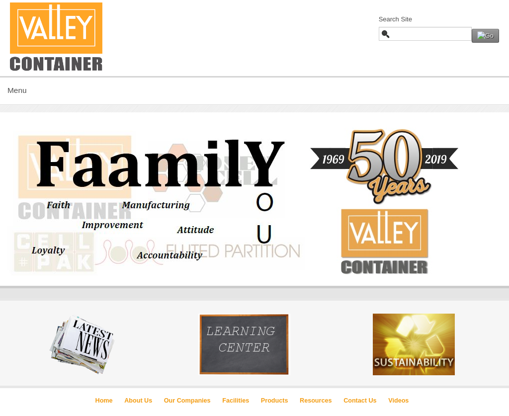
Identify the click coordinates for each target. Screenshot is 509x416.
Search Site (395, 19)
